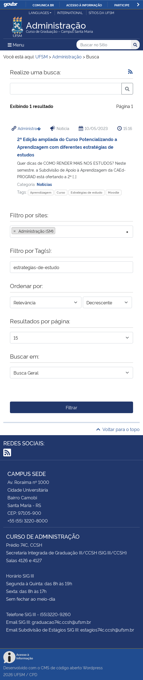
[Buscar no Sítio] (103, 45)
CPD (33, 674)
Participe (121, 5)
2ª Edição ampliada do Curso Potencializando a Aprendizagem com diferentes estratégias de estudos (67, 147)
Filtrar (71, 407)
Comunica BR (43, 5)
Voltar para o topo (118, 429)
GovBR (10, 4)
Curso (61, 192)
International (70, 12)
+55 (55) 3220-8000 (27, 521)
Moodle (113, 192)
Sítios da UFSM (101, 12)
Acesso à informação (84, 5)
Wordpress (93, 667)
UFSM (19, 674)
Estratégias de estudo (86, 192)
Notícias (44, 184)
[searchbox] (58, 231)
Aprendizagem (40, 192)
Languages (39, 12)
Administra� (29, 128)
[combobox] (71, 232)
